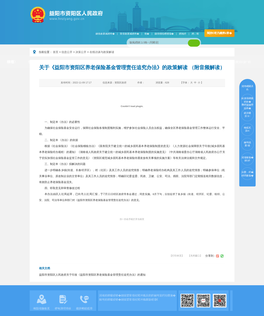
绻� (146, 33)
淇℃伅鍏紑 (94, 62)
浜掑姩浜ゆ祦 (205, 62)
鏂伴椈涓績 (121, 62)
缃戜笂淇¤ (247, 129)
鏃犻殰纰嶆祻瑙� (164, 33)
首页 (55, 52)
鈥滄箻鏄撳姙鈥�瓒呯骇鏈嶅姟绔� (247, 101)
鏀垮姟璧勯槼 (66, 62)
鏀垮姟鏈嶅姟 (176, 62)
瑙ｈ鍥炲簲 (148, 62)
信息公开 (66, 52)
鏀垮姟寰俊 (247, 144)
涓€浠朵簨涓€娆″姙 (237, 62)
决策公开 (80, 52)
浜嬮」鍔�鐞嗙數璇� (247, 174)
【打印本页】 (177, 255)
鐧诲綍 (182, 33)
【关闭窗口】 (195, 255)
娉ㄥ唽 (195, 33)
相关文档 (44, 268)
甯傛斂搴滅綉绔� (129, 33)
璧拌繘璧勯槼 (37, 62)
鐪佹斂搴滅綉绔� (105, 33)
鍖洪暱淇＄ (247, 114)
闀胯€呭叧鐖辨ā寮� (219, 33)
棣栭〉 (12, 62)
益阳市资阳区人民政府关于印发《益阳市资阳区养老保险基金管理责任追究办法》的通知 (92, 274)
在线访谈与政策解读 (102, 52)
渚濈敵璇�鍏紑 (247, 159)
